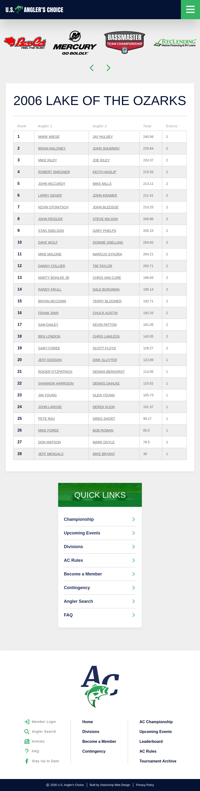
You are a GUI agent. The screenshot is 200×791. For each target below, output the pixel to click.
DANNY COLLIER (51, 266)
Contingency (100, 587)
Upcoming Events (100, 533)
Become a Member (100, 574)
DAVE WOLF (48, 242)
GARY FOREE (49, 348)
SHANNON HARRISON (56, 383)
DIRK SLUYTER (105, 360)
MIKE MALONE (49, 254)
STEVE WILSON (105, 219)
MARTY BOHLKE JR (53, 278)
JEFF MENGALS (51, 454)
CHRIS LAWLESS (106, 336)
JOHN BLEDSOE (105, 207)
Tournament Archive (157, 760)
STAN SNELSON (51, 231)
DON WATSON (49, 442)
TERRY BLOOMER (107, 301)
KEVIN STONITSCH (53, 207)
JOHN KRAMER (105, 195)
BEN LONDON (49, 336)
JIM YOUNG (47, 395)
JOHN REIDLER (50, 219)
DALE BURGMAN (106, 289)
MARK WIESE (49, 137)
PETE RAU (46, 419)
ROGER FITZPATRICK (55, 372)
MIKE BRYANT (104, 454)
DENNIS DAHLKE (106, 383)
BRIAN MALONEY (52, 148)
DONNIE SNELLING (108, 242)
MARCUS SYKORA (107, 254)
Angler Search (100, 601)
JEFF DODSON (50, 360)
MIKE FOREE (48, 430)
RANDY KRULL (50, 289)
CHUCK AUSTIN (105, 313)
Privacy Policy (145, 785)
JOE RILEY (101, 160)
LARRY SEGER (50, 195)
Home (87, 722)
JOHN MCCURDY (52, 184)
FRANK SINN (48, 313)
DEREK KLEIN (104, 407)
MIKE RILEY (47, 160)
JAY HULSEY (103, 137)
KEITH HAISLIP (104, 172)
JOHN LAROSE (50, 407)
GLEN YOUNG (104, 395)
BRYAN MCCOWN (52, 301)
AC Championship (156, 722)
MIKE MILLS (102, 184)
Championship (100, 519)
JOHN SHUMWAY (106, 148)
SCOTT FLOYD (104, 348)
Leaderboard (151, 741)
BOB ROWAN (103, 430)
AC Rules (100, 560)
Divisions (100, 546)
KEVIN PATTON (105, 325)
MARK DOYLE (104, 442)
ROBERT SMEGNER (54, 172)
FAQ (100, 615)
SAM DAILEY (48, 325)
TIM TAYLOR (102, 266)
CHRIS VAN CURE (107, 278)
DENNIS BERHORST (109, 372)
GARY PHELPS (104, 231)
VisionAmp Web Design (115, 785)
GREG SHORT (104, 419)
